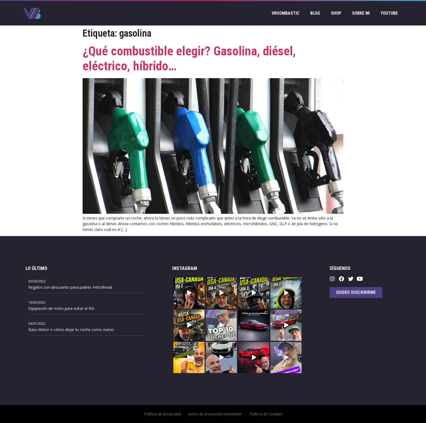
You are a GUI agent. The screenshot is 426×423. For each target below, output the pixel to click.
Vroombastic (285, 13)
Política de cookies (265, 413)
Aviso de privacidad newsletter (215, 413)
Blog (315, 13)
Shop (336, 13)
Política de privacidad (162, 413)
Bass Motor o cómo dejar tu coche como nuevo (71, 329)
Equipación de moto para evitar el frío (61, 308)
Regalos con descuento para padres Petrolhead (70, 287)
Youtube (389, 13)
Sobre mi (361, 13)
